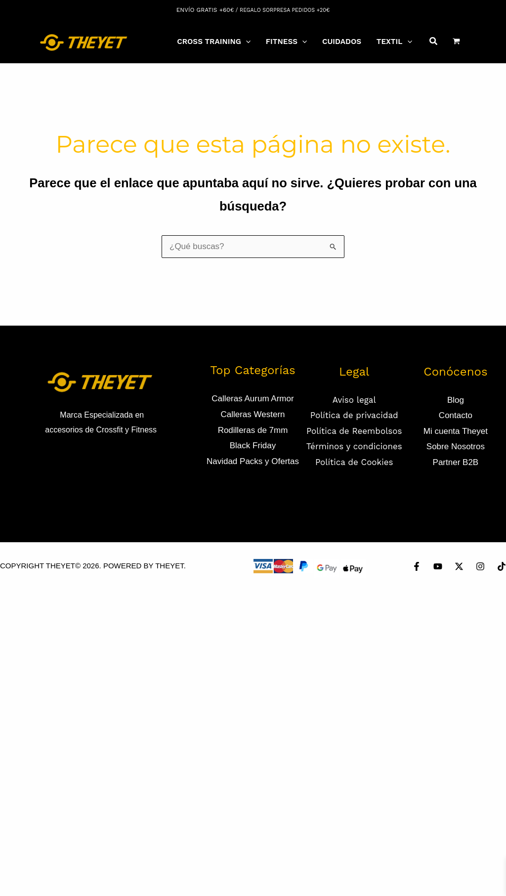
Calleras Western (252, 414)
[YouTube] (437, 566)
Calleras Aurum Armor (252, 398)
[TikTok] (501, 566)
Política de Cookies (354, 462)
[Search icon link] (433, 42)
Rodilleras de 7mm (253, 430)
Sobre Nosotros (455, 446)
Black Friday (253, 445)
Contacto (455, 415)
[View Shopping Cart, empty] (456, 41)
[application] (246, 41)
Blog (455, 400)
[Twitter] (459, 566)
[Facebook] (416, 566)
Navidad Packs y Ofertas (253, 461)
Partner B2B (456, 462)
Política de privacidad (354, 415)
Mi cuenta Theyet (455, 431)
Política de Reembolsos (354, 431)
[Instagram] (480, 566)
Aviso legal (354, 400)
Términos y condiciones (354, 446)
